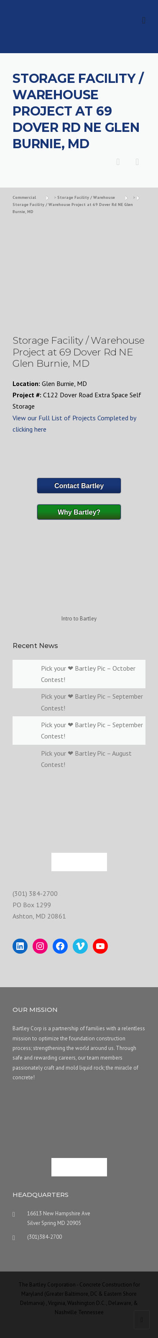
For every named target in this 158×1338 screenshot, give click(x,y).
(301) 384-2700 (35, 893)
